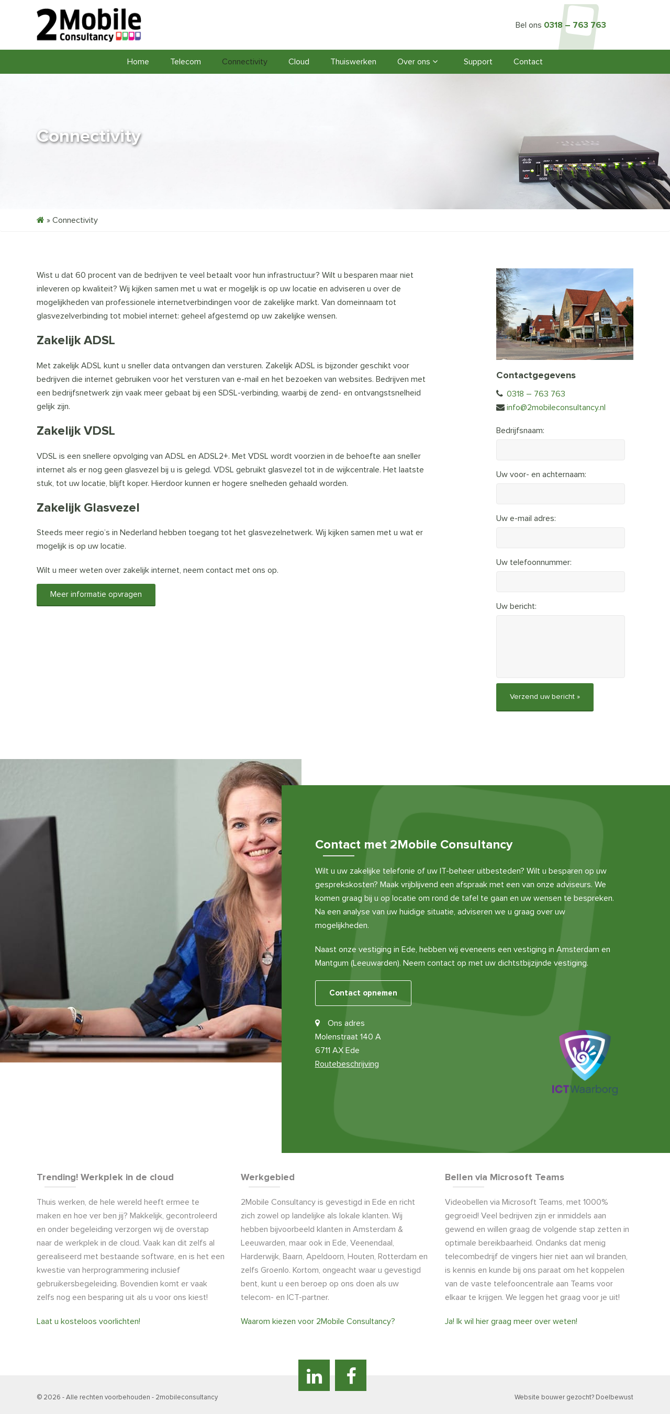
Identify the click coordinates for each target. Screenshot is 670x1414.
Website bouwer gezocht (553, 1396)
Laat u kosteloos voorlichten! (88, 1320)
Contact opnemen (363, 992)
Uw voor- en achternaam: (541, 474)
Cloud (298, 62)
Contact (528, 62)
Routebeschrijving (347, 1063)
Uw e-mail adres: (526, 518)
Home (138, 62)
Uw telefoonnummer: (534, 562)
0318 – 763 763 (575, 25)
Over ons (417, 61)
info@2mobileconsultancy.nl (556, 407)
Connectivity (244, 62)
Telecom (185, 62)
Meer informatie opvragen (96, 594)
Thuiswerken (353, 62)
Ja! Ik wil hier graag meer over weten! (511, 1320)
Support (478, 62)
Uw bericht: (516, 606)
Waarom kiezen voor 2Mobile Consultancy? (318, 1320)
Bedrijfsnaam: (520, 430)
